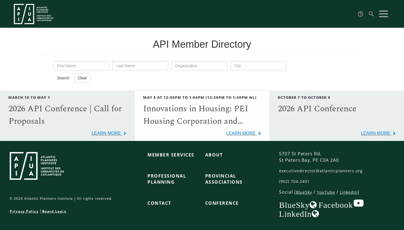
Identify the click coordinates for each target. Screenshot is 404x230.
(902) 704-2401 (296, 181)
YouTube (328, 192)
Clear (82, 78)
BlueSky (305, 192)
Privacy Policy (24, 211)
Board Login (54, 211)
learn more (107, 133)
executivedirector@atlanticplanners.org (325, 171)
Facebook (335, 205)
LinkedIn (353, 192)
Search (63, 78)
